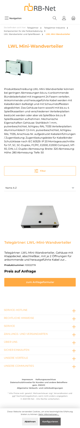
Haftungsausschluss (46, 379)
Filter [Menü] (40, 170)
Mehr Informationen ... (48, 414)
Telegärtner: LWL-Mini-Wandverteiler (37, 242)
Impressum (27, 379)
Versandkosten (61, 393)
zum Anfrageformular (40, 282)
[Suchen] (54, 18)
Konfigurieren (50, 421)
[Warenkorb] (73, 18)
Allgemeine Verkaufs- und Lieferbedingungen (40, 388)
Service (9, 325)
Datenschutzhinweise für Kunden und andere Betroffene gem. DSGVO (38, 383)
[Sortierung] (40, 188)
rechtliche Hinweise (19, 317)
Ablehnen (30, 421)
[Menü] (13, 18)
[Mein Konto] (64, 18)
